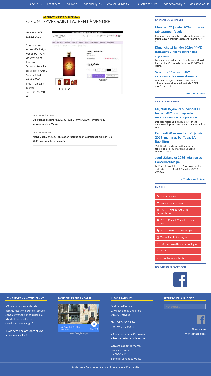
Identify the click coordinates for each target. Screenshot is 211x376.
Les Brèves (53, 4)
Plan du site (198, 329)
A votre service (147, 4)
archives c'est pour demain (61, 17)
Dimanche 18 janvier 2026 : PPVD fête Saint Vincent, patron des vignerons (178, 51)
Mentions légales (195, 333)
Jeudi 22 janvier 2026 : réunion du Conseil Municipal (178, 160)
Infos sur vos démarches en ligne (179, 244)
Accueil (35, 4)
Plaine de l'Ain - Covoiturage (176, 230)
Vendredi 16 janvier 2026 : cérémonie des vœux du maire (176, 74)
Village (72, 4)
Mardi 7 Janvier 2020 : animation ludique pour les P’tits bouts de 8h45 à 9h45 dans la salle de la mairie (75, 136)
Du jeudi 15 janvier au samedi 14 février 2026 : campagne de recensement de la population (177, 113)
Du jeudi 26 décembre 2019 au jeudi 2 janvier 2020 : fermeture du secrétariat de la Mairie (75, 119)
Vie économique (174, 4)
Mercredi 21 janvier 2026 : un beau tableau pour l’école (179, 29)
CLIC (163, 251)
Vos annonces (168, 195)
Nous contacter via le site (170, 258)
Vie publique (92, 4)
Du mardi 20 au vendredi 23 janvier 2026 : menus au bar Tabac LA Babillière (179, 137)
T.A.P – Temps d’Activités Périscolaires (172, 211)
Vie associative (199, 4)
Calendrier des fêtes (172, 202)
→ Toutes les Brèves (193, 93)
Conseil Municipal (118, 4)
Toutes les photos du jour (174, 237)
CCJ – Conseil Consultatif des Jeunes (175, 222)
